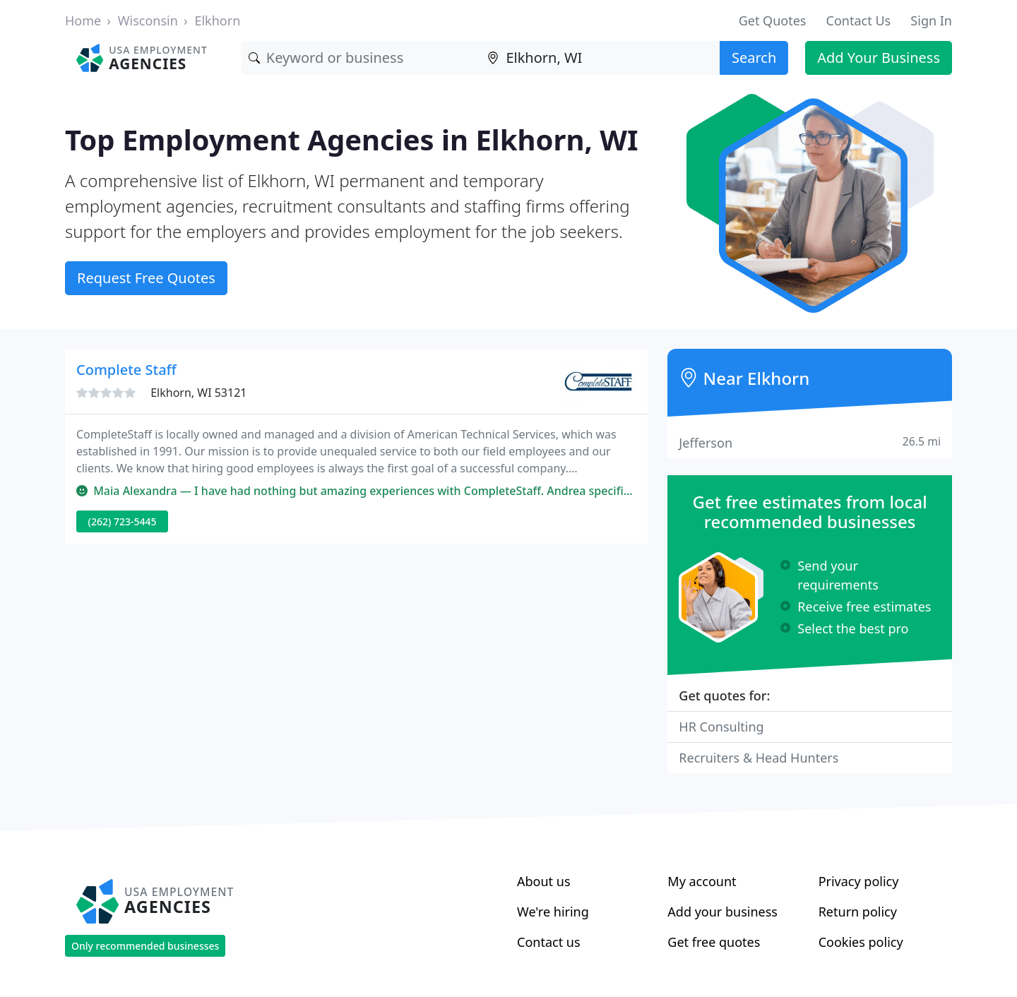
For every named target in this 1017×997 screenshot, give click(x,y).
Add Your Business (878, 57)
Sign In (931, 20)
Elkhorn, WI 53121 (198, 392)
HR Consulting (721, 726)
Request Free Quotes (146, 277)
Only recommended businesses (145, 946)
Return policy (858, 911)
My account (701, 881)
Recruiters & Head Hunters (758, 757)
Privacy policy (859, 881)
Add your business (722, 911)
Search (754, 57)
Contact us (549, 941)
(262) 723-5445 (122, 521)
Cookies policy (861, 941)
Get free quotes (713, 941)
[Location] (600, 58)
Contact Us (858, 20)
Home (83, 20)
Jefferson (810, 442)
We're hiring (553, 911)
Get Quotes (773, 20)
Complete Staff (126, 369)
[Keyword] (361, 58)
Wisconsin (148, 20)
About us (544, 881)
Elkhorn (217, 20)
